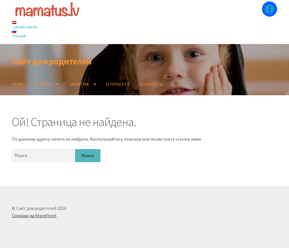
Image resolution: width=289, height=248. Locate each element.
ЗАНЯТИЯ (79, 84)
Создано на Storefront (34, 215)
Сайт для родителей (51, 61)
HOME (18, 84)
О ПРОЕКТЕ (118, 84)
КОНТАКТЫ (151, 84)
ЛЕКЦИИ (43, 84)
